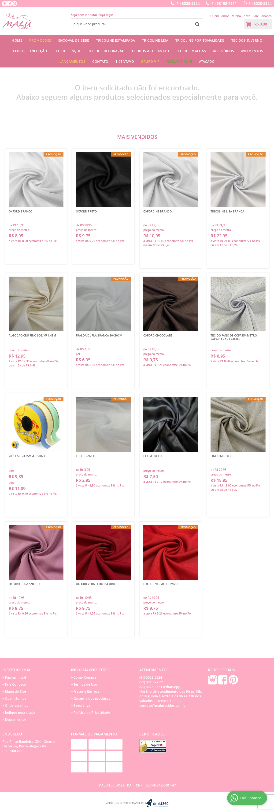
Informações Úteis (90, 670)
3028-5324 (188, 3)
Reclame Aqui (179, 61)
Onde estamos (16, 705)
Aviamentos (252, 51)
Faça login (105, 15)
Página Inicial (15, 677)
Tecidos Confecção (29, 51)
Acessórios (223, 51)
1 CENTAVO (124, 61)
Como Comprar (86, 677)
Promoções (40, 40)
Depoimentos (15, 719)
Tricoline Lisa (155, 40)
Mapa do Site (15, 691)
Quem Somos (219, 16)
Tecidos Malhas (191, 51)
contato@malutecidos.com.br (163, 705)
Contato (100, 61)
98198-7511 (224, 3)
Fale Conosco (262, 16)
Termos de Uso (85, 684)
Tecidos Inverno (247, 40)
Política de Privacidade (92, 712)
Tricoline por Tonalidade (199, 40)
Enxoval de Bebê (73, 40)
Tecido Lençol (67, 51)
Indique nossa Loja (20, 712)
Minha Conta (241, 16)
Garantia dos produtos (92, 698)
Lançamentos (72, 61)
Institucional (16, 670)
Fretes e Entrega (87, 691)
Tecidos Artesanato (150, 51)
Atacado (207, 61)
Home (17, 40)
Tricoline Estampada (115, 40)
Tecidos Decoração (106, 51)
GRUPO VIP (150, 61)
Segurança (82, 705)
